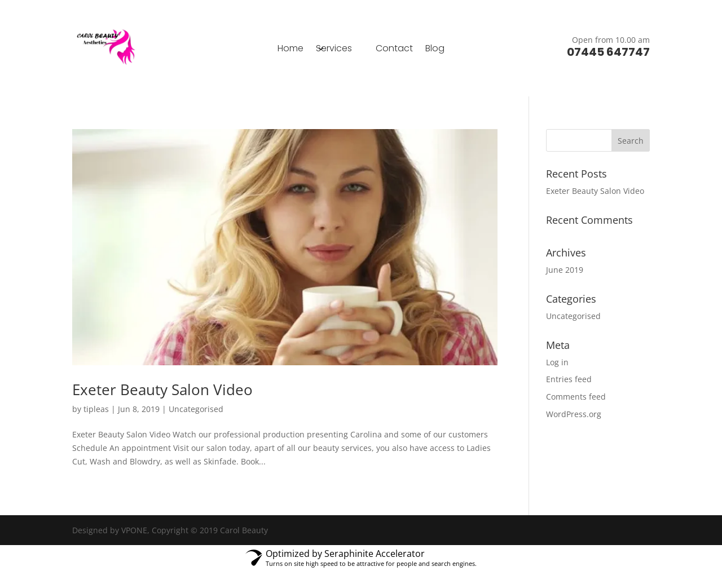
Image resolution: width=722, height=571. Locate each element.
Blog (434, 50)
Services (334, 50)
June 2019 (564, 269)
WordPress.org (573, 414)
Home (290, 50)
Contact (394, 50)
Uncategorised (196, 409)
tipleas (96, 409)
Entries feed (569, 379)
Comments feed (576, 396)
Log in (557, 362)
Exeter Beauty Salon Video (162, 389)
